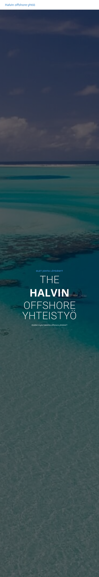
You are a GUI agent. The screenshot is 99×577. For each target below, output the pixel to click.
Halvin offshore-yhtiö (20, 5)
